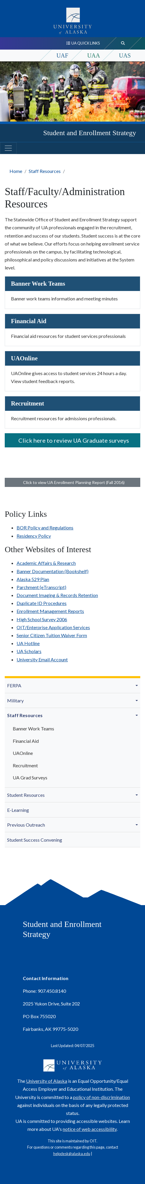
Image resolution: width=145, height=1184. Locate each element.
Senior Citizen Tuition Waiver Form (52, 635)
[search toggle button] (123, 43)
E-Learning (18, 810)
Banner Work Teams (33, 728)
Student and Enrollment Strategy (89, 133)
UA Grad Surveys (30, 777)
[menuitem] (72, 685)
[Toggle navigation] (8, 148)
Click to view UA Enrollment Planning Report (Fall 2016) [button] (73, 482)
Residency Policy (34, 536)
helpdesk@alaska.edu (71, 1153)
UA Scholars (29, 651)
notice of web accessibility (90, 1129)
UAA (93, 55)
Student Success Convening (34, 840)
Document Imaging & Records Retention (57, 595)
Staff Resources (45, 171)
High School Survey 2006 (42, 619)
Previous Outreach (26, 825)
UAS (125, 55)
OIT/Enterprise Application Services (53, 627)
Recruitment (25, 765)
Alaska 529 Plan (33, 579)
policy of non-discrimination (101, 1097)
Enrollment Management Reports (50, 611)
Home (15, 171)
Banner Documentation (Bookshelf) (52, 571)
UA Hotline (28, 643)
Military (15, 700)
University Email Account (42, 659)
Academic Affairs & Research (46, 563)
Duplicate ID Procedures (42, 603)
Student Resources (26, 795)
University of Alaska (46, 1081)
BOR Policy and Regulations (45, 527)
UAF (62, 55)
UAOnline (23, 753)
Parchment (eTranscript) (41, 587)
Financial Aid (26, 741)
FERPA (14, 685)
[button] (138, 685)
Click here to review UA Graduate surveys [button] (72, 440)
